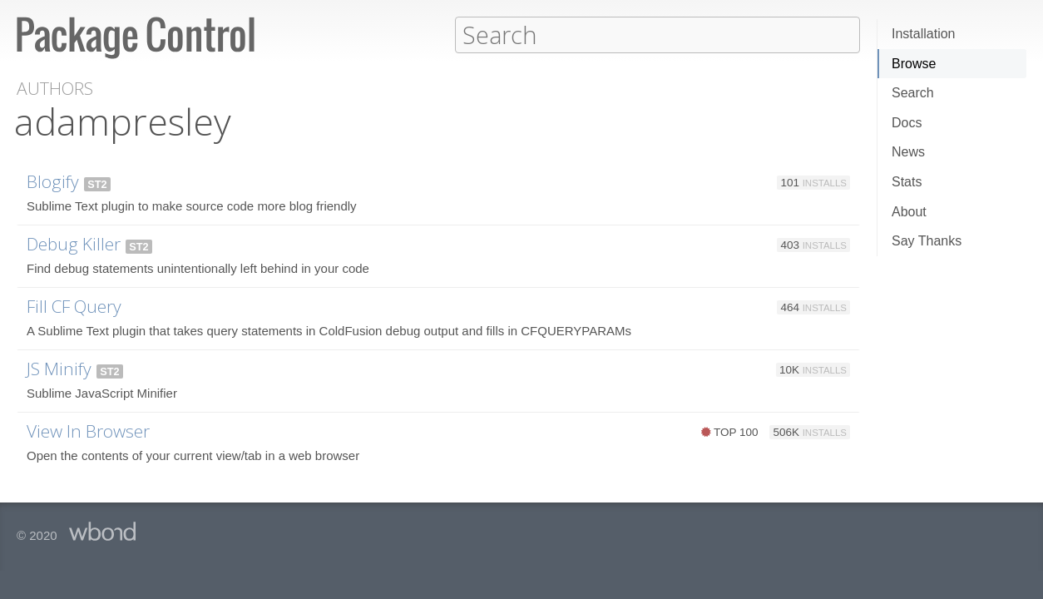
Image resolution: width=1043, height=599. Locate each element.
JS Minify (59, 367)
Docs (907, 123)
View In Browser (88, 430)
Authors (55, 87)
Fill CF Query (74, 305)
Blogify (53, 180)
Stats (907, 182)
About (909, 212)
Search (913, 93)
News (908, 152)
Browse (914, 64)
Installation (924, 34)
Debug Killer (74, 243)
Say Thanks (926, 241)
